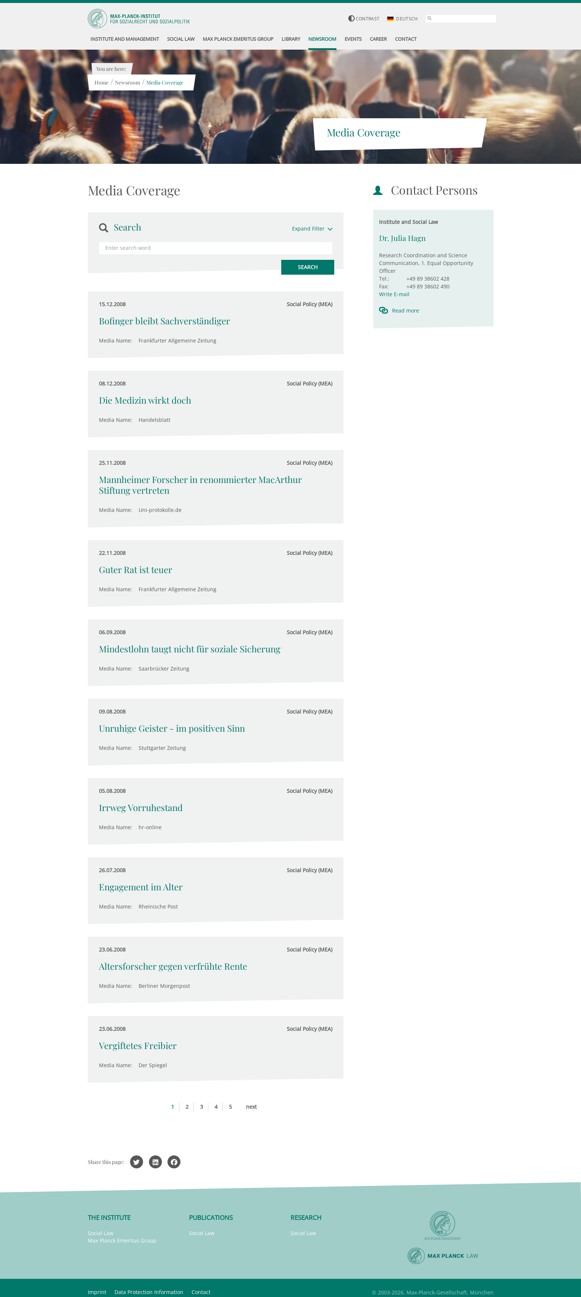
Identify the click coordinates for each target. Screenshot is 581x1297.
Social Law (100, 1233)
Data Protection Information (148, 1292)
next (251, 1106)
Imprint (97, 1292)
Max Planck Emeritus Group (122, 1240)
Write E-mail (394, 294)
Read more (405, 310)
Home (101, 82)
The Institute (109, 1217)
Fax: (384, 286)
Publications (211, 1217)
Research (306, 1217)
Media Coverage (164, 82)
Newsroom (127, 82)
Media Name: (115, 340)
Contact (201, 1292)
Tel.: (384, 278)
